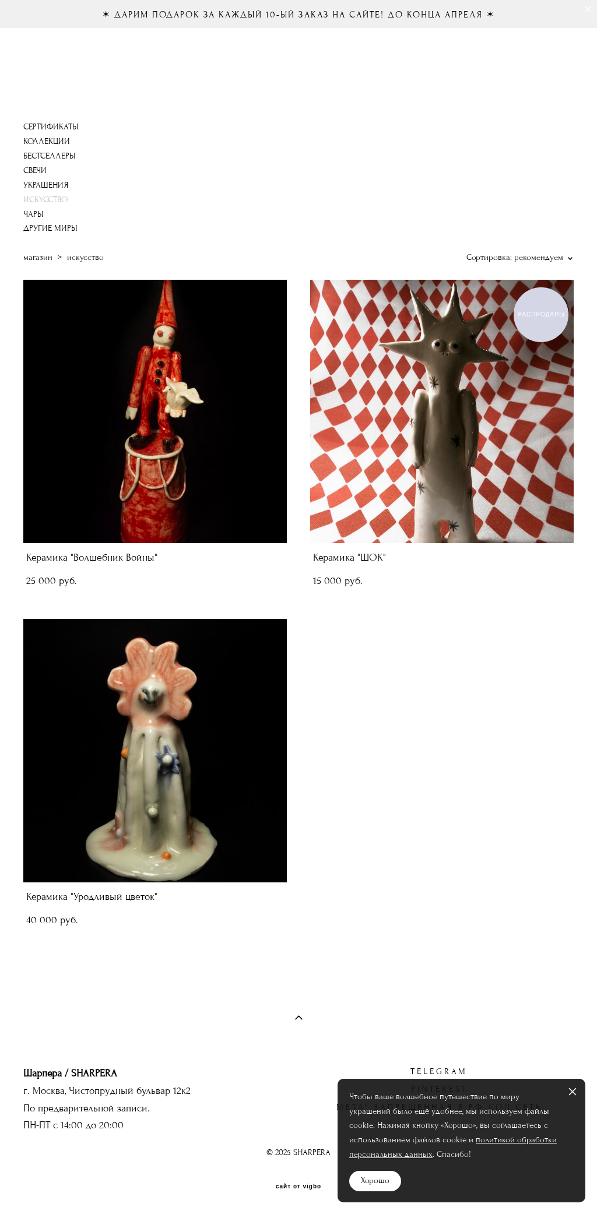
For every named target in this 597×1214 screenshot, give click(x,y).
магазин (37, 257)
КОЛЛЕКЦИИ (46, 141)
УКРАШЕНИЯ (45, 185)
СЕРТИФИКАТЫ (51, 127)
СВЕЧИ (35, 170)
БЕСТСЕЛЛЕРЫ (49, 156)
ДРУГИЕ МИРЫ (50, 228)
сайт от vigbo (298, 1187)
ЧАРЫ (33, 214)
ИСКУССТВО (45, 200)
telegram (439, 1071)
